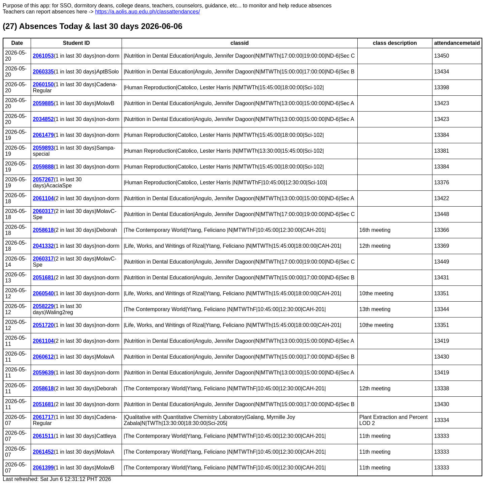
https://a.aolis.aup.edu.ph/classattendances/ (147, 11)
